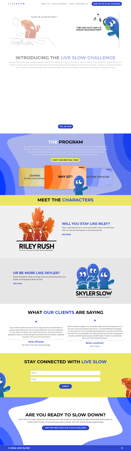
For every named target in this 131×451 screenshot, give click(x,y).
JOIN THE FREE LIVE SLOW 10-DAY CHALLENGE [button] (65, 428)
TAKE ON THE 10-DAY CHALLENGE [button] (106, 4)
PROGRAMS (82, 4)
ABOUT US (45, 4)
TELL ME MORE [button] (66, 126)
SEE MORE (66, 234)
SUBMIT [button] (65, 386)
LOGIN (71, 4)
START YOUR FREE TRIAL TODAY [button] (65, 160)
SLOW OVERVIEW (59, 4)
